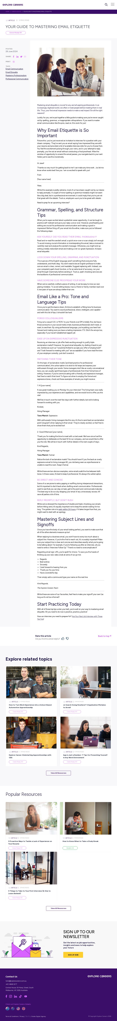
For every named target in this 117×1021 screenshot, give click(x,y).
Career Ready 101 (15, 32)
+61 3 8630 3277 (11, 984)
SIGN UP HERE (73, 955)
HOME (7, 11)
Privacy (22, 1016)
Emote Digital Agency (38, 1016)
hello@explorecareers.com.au (16, 981)
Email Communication (14, 69)
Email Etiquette (12, 72)
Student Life (70, 854)
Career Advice (16, 11)
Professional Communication (17, 79)
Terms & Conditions (12, 1016)
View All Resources (58, 773)
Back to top (104, 636)
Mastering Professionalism (16, 75)
